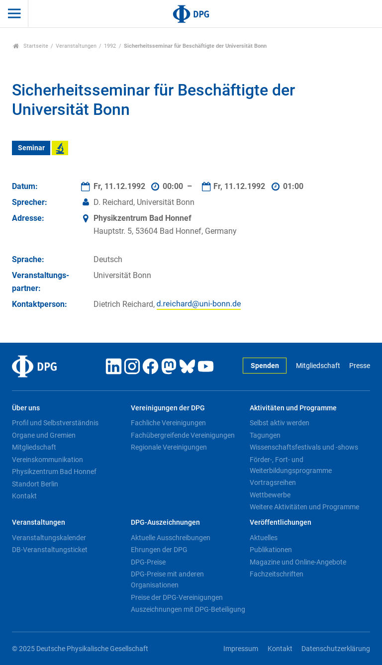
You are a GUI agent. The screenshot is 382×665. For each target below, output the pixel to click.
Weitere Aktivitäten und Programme (304, 507)
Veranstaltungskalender (49, 538)
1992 (110, 46)
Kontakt (24, 496)
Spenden (265, 366)
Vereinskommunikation (47, 460)
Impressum (240, 649)
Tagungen (265, 435)
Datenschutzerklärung (335, 649)
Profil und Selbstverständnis (55, 423)
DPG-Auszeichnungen (165, 522)
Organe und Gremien (44, 435)
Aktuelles (264, 538)
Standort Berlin (35, 484)
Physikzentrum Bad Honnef (54, 471)
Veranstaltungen (76, 46)
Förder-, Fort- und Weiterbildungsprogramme (291, 465)
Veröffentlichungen (280, 522)
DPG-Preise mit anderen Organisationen (167, 579)
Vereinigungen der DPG (168, 408)
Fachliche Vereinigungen (168, 423)
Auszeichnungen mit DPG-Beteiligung (188, 609)
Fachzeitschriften (276, 574)
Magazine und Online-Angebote (298, 562)
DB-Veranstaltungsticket (50, 550)
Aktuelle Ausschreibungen (170, 538)
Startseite (30, 46)
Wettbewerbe (270, 495)
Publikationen (271, 550)
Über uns (26, 408)
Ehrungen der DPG (159, 550)
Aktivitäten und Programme (293, 408)
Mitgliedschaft (318, 366)
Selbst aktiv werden (279, 423)
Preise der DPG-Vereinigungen (177, 597)
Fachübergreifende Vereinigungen (183, 435)
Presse (359, 366)
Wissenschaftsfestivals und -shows (304, 447)
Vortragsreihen (273, 482)
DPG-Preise (148, 562)
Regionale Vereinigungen (169, 447)
